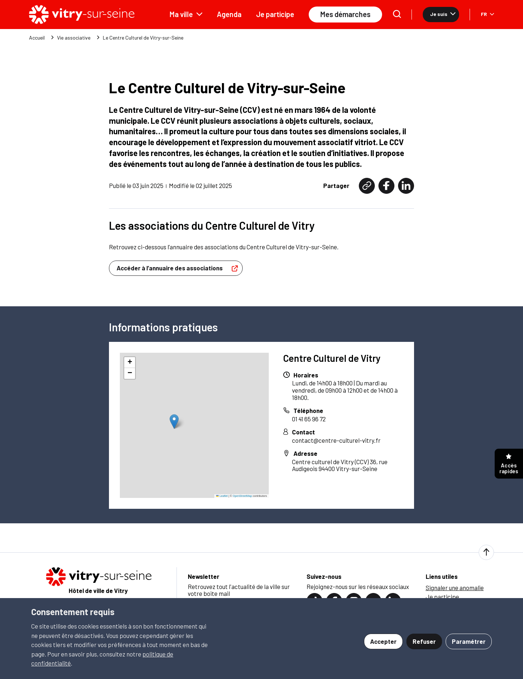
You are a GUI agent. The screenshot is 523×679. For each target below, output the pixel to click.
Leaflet (222, 496)
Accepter (383, 641)
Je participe (275, 14)
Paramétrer (469, 641)
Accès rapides (508, 464)
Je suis (442, 14)
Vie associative (73, 38)
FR (487, 14)
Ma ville (186, 14)
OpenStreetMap (242, 496)
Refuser (424, 641)
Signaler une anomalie (455, 587)
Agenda (229, 14)
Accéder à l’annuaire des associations (179, 268)
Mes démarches (345, 14)
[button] (174, 421)
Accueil (37, 38)
